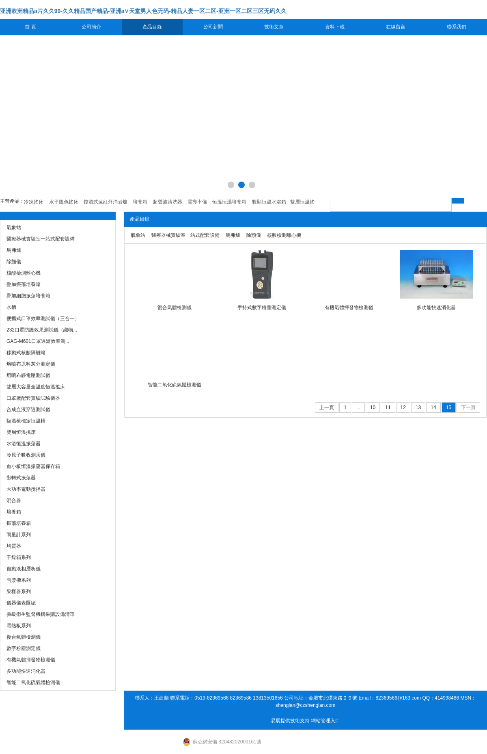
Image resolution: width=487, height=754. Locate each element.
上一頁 (326, 407)
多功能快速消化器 (436, 307)
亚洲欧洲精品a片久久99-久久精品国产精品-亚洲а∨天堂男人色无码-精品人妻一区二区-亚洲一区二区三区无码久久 (143, 11)
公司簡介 (91, 27)
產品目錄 (152, 27)
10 (372, 407)
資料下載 (335, 27)
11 (387, 407)
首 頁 (30, 27)
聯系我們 (456, 27)
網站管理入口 (325, 721)
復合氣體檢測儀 (174, 307)
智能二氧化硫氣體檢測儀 (174, 385)
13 (418, 407)
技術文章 (274, 27)
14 (433, 407)
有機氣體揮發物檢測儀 (349, 307)
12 (403, 407)
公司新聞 (213, 27)
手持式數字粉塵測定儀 (261, 307)
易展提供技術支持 (290, 721)
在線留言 (395, 27)
